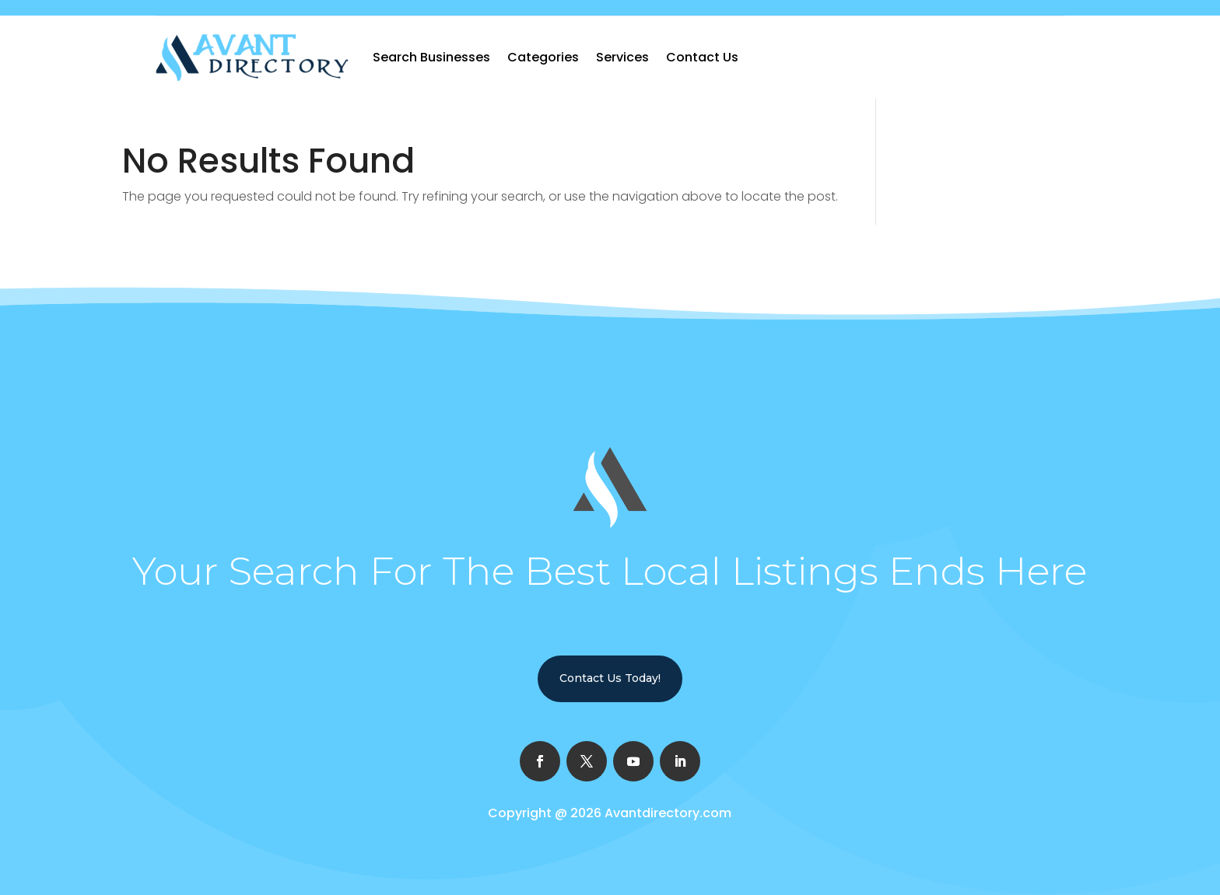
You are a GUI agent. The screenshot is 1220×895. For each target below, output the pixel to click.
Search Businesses (431, 57)
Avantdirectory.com (668, 813)
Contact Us (702, 57)
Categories (543, 57)
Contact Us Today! (610, 678)
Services (622, 57)
